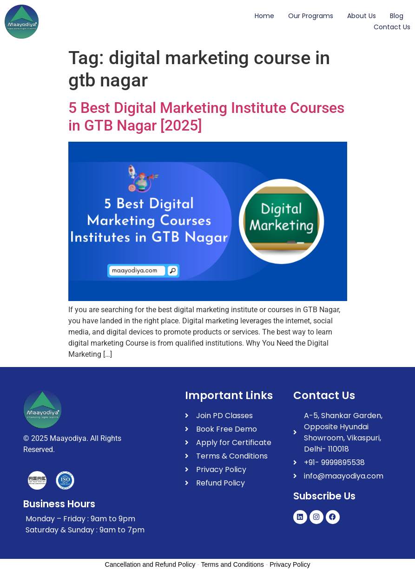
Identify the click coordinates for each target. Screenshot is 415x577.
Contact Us (392, 27)
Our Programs (310, 15)
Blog (396, 15)
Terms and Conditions (232, 564)
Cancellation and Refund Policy (150, 564)
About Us (361, 15)
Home (264, 15)
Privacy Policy (290, 564)
